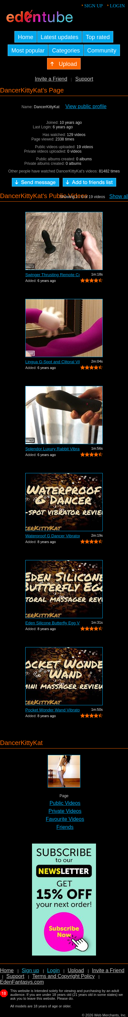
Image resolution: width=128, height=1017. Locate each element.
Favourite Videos (65, 819)
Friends (64, 827)
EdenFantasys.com (22, 982)
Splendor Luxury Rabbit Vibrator (52, 448)
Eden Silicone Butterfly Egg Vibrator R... (52, 623)
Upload (76, 970)
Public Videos (65, 803)
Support (84, 79)
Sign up (93, 5)
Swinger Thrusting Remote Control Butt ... (52, 274)
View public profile (86, 106)
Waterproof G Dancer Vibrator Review (52, 535)
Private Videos (65, 811)
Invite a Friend (51, 79)
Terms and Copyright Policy (63, 976)
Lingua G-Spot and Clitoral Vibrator (52, 361)
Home (7, 970)
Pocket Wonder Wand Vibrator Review (52, 710)
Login (117, 5)
